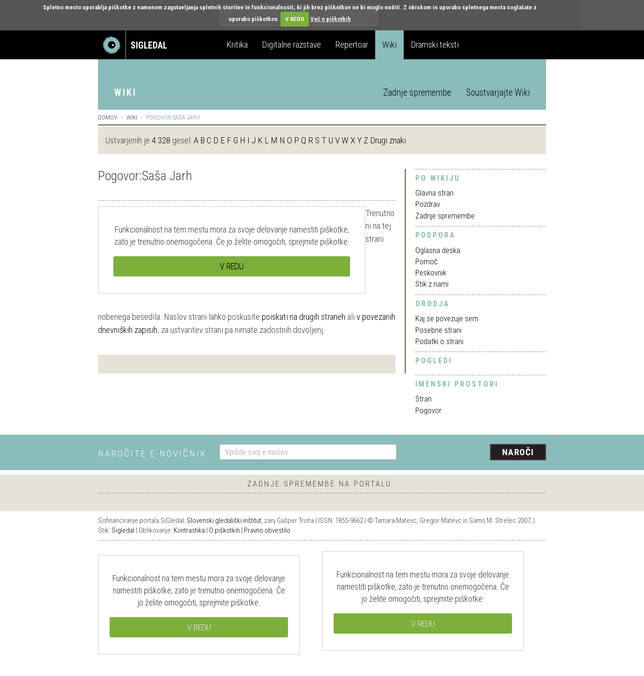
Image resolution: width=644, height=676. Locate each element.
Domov (107, 117)
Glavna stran (434, 192)
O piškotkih (224, 530)
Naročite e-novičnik (152, 453)
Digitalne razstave (291, 44)
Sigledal (123, 530)
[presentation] (477, 453)
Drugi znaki (388, 140)
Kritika (237, 44)
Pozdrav (427, 204)
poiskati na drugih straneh (303, 316)
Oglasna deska (437, 250)
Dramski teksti (435, 44)
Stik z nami (431, 284)
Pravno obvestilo (267, 530)
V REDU (294, 18)
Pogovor (428, 410)
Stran (423, 398)
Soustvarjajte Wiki (498, 92)
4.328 (161, 140)
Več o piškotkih (330, 18)
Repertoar (351, 44)
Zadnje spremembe (417, 92)
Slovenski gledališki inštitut (224, 520)
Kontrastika (189, 530)
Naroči (518, 452)
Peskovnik (430, 272)
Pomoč (426, 261)
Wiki (389, 44)
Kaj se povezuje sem (446, 318)
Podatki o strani (439, 341)
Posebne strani (438, 330)
